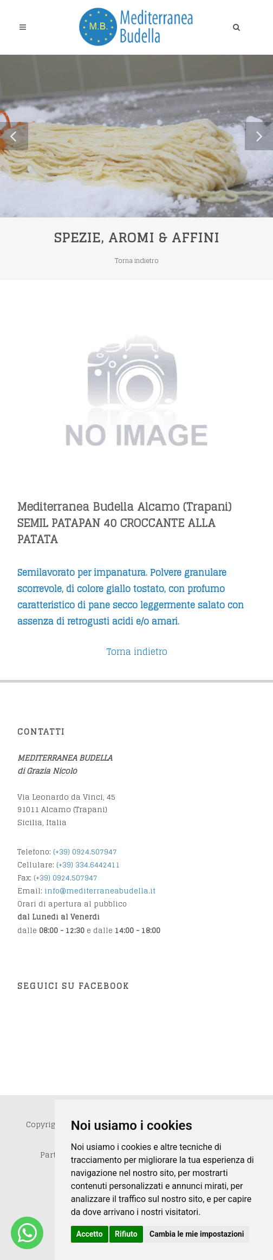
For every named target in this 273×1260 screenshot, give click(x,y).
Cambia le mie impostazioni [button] (197, 1234)
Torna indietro (137, 260)
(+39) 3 (68, 865)
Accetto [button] (89, 1234)
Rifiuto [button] (126, 1234)
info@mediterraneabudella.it (99, 891)
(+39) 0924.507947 (85, 852)
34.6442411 (100, 865)
